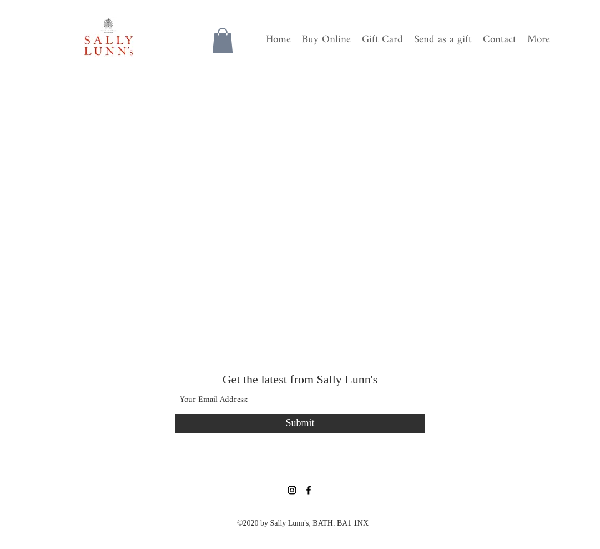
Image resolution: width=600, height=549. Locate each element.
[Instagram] (292, 490)
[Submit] (300, 423)
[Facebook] (308, 490)
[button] (222, 40)
